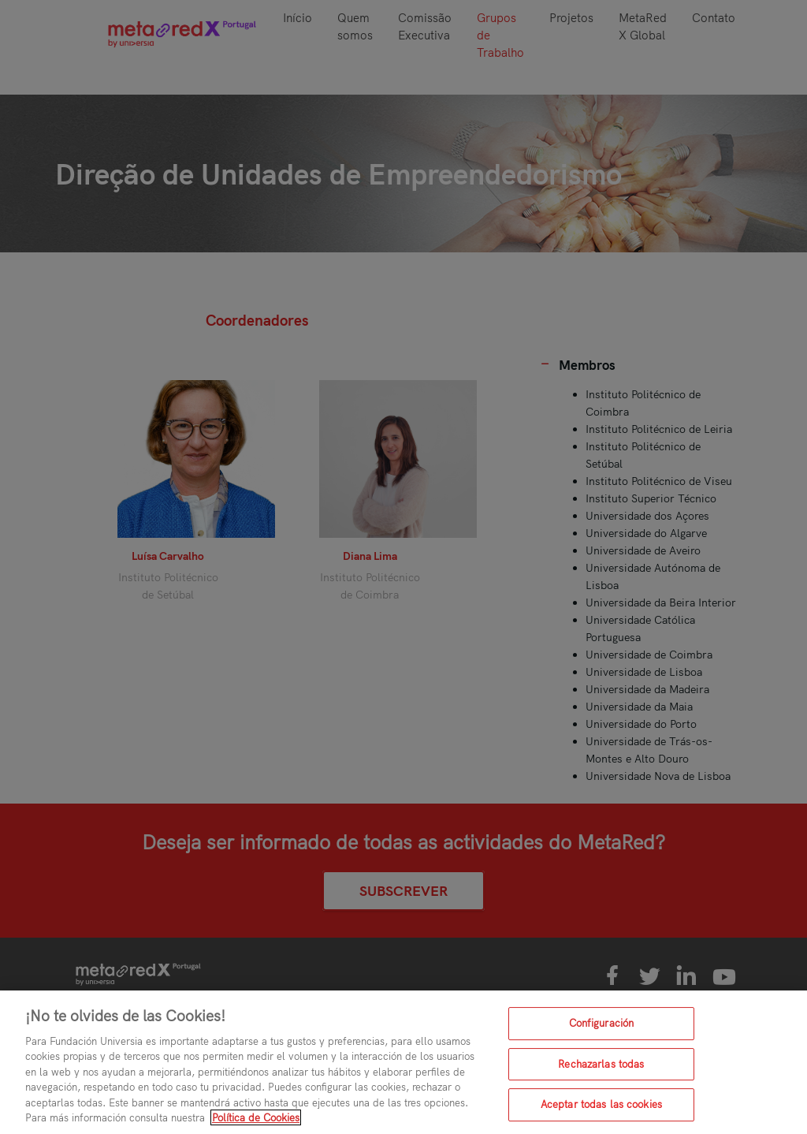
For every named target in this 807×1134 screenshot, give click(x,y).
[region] (403, 1062)
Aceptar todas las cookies (601, 1104)
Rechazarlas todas (601, 1064)
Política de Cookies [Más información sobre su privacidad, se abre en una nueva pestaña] (255, 1117)
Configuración (601, 1022)
